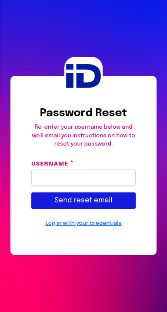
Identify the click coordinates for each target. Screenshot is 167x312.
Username (49, 163)
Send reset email (84, 200)
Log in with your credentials (83, 223)
